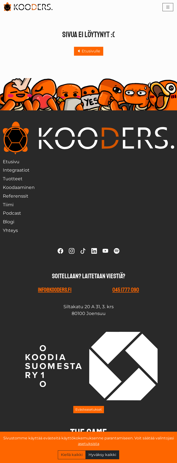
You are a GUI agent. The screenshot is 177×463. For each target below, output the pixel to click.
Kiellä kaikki (72, 454)
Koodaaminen (19, 187)
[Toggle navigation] (167, 7)
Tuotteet (12, 178)
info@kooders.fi (54, 289)
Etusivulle (88, 51)
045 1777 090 (125, 289)
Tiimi (8, 204)
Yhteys (10, 230)
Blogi (8, 221)
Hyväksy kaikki (102, 454)
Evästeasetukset (88, 409)
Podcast (12, 213)
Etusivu (11, 161)
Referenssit (15, 196)
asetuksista (88, 443)
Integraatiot (16, 170)
